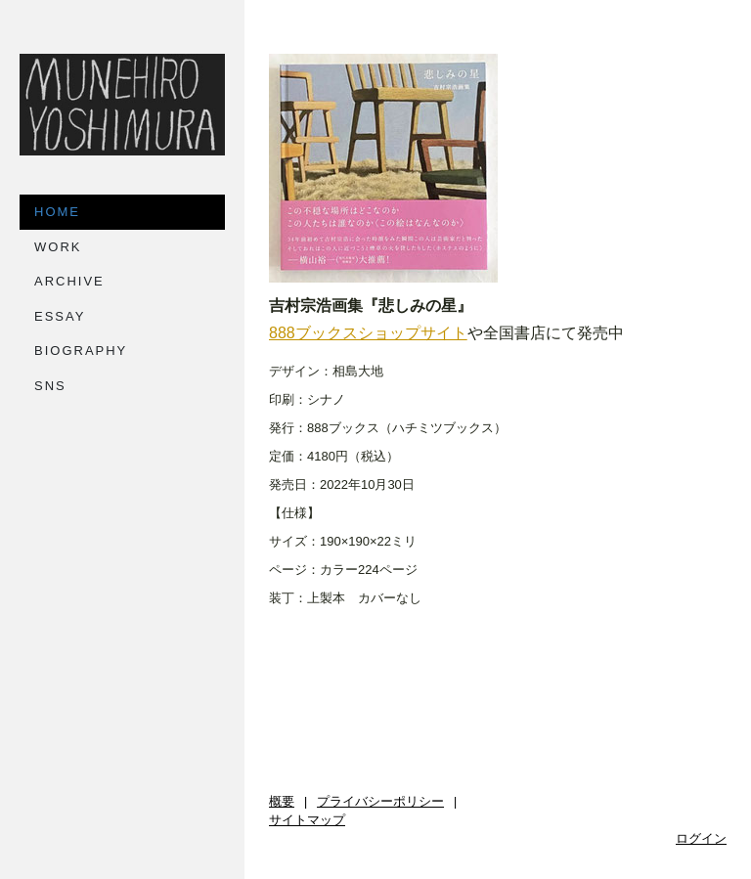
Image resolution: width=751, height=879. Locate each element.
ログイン (701, 839)
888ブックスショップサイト (368, 333)
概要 (281, 802)
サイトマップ (307, 820)
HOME (57, 211)
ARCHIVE (69, 281)
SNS (50, 385)
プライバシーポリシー (380, 802)
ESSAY (59, 316)
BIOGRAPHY (80, 350)
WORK (57, 247)
